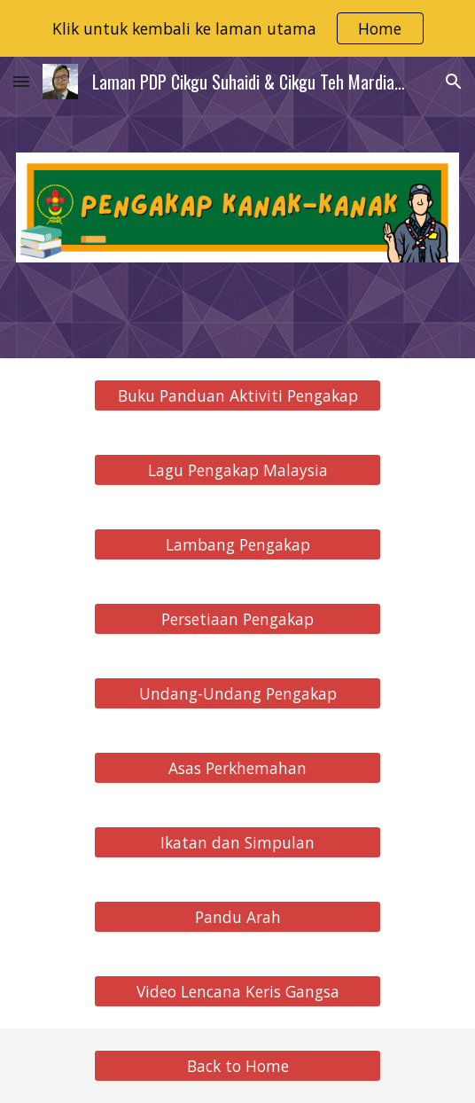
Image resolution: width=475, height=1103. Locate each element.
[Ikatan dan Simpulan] (237, 842)
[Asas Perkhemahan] (237, 768)
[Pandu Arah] (237, 917)
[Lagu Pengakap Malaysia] (237, 470)
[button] (21, 81)
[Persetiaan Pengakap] (237, 619)
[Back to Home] (237, 1066)
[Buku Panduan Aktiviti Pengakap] (237, 396)
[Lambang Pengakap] (237, 545)
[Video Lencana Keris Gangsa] (237, 991)
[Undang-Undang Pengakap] (237, 694)
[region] (237, 28)
